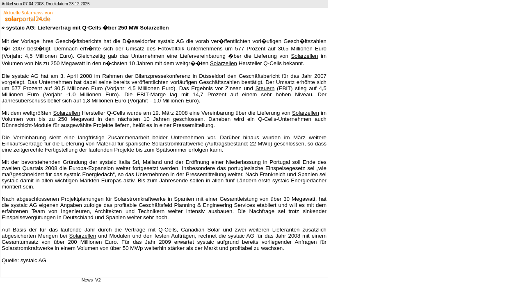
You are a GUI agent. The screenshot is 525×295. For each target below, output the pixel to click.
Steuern (265, 88)
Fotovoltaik (171, 48)
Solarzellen (304, 56)
